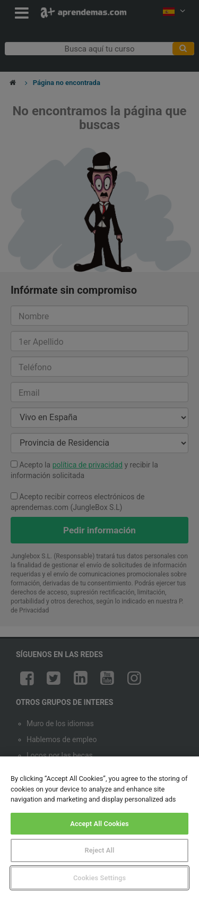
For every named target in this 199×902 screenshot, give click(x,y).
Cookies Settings (99, 878)
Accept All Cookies (99, 824)
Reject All (100, 850)
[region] (99, 829)
